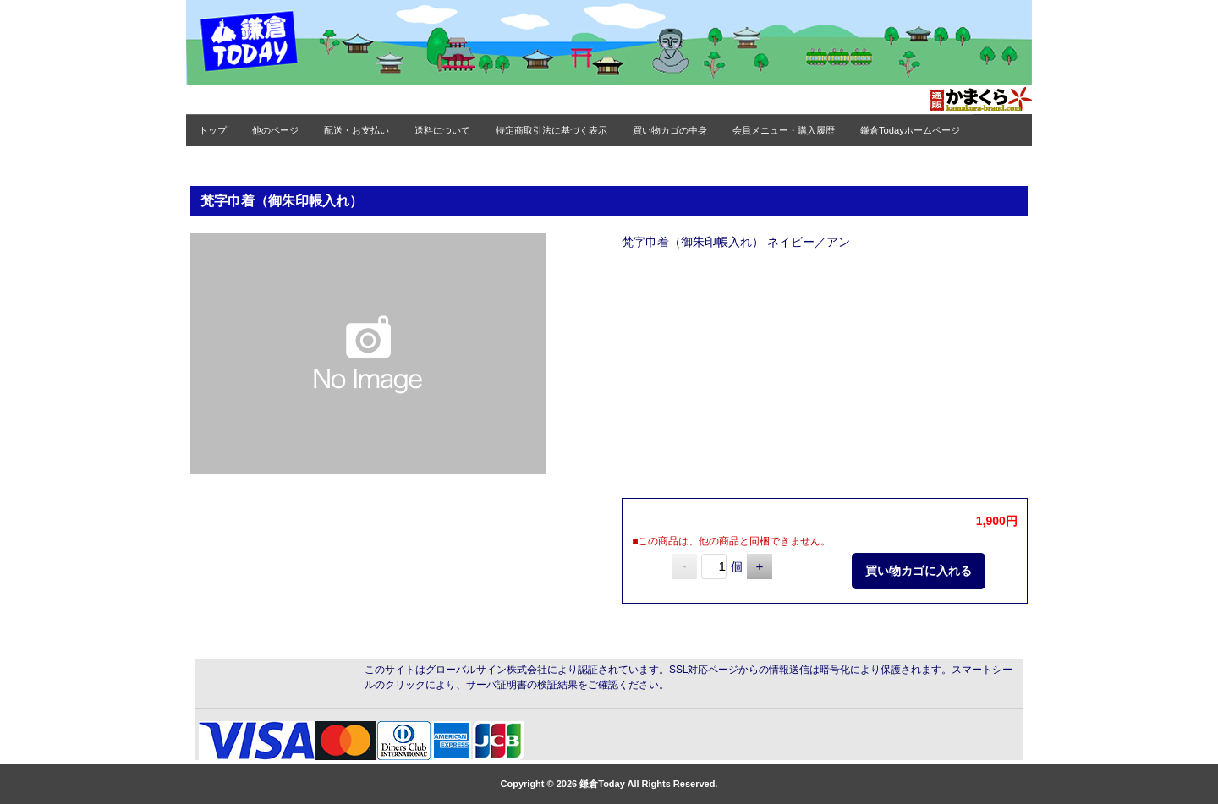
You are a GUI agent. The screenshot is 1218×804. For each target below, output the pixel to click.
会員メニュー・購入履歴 (783, 130)
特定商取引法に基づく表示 (551, 130)
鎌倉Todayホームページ (910, 130)
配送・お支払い (356, 130)
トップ (213, 130)
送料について (442, 130)
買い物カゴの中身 (670, 130)
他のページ (275, 130)
